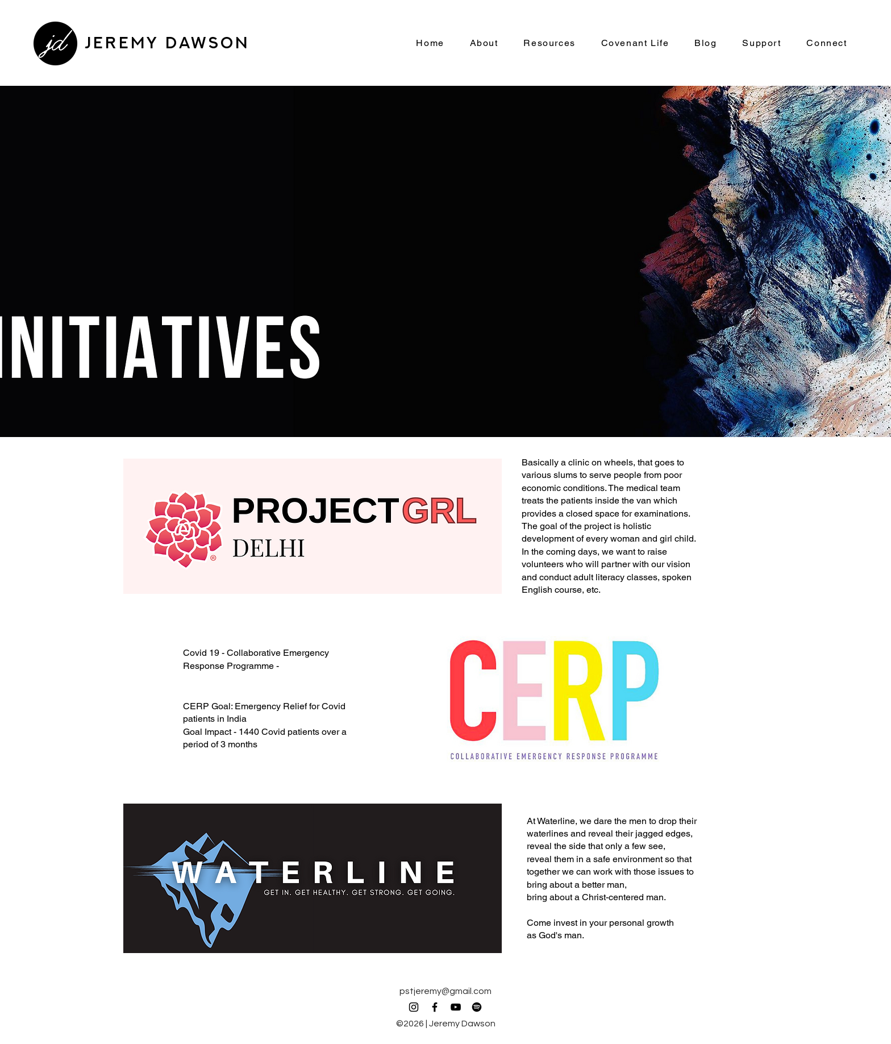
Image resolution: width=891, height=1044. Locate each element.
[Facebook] (434, 1007)
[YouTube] (455, 1007)
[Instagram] (413, 1007)
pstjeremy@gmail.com (445, 991)
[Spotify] (477, 1007)
